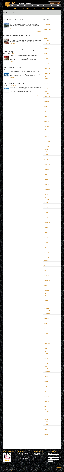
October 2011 (46, 434)
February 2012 (46, 426)
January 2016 (46, 308)
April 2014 (46, 361)
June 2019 (46, 204)
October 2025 (46, 45)
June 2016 (46, 295)
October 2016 (46, 285)
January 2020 (46, 187)
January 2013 (46, 399)
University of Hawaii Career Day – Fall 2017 (17, 35)
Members (46, 440)
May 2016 (46, 298)
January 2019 (46, 217)
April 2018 (46, 240)
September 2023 (47, 101)
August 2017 (46, 260)
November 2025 (47, 43)
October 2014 (46, 346)
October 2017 (46, 255)
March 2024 (46, 88)
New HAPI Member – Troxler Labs (14, 83)
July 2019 (46, 202)
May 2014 (46, 358)
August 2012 (46, 411)
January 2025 (46, 63)
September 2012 (47, 409)
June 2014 (46, 356)
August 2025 (46, 50)
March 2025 (46, 58)
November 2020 (47, 164)
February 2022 (46, 136)
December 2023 (47, 96)
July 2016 (46, 293)
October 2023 (46, 98)
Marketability (11, 470)
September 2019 (47, 197)
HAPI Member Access (6, 467)
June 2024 (46, 81)
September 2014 (47, 348)
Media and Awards (47, 443)
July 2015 (46, 323)
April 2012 (46, 421)
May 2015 (46, 328)
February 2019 (46, 214)
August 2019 (46, 199)
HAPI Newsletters (47, 24)
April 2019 (46, 209)
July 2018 (46, 232)
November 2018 (47, 222)
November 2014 (47, 343)
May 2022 (46, 131)
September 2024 (47, 73)
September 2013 (47, 378)
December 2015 (47, 310)
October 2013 (46, 376)
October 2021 (46, 144)
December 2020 (47, 161)
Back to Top (39, 31)
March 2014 (46, 363)
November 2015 (47, 313)
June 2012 (46, 416)
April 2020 (46, 179)
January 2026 (46, 40)
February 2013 (46, 396)
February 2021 (46, 156)
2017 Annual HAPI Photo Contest (13, 19)
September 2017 (47, 257)
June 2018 (46, 235)
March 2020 (46, 182)
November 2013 (47, 373)
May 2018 (46, 237)
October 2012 (46, 406)
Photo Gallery (46, 445)
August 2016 (46, 290)
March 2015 (46, 333)
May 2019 (46, 207)
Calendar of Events (47, 29)
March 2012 (46, 424)
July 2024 (46, 78)
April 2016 (46, 300)
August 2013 (46, 381)
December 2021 (47, 139)
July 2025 (46, 53)
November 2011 (47, 431)
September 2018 (47, 227)
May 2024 (46, 83)
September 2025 (47, 48)
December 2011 (47, 429)
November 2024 (47, 68)
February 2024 (46, 91)
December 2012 (47, 401)
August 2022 (46, 126)
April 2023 (46, 111)
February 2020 (46, 184)
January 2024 (46, 93)
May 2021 (46, 149)
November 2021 (47, 141)
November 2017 (47, 252)
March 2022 (46, 134)
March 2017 (46, 272)
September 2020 (47, 169)
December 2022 (47, 116)
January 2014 (46, 368)
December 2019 (47, 189)
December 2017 (47, 250)
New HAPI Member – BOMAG (12, 67)
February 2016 (46, 305)
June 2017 (46, 265)
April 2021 (46, 151)
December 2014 (47, 341)
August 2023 (46, 103)
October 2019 (46, 194)
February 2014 (46, 366)
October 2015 (46, 315)
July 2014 (46, 353)
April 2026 (46, 38)
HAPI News (13, 21)
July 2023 (46, 106)
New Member (17, 69)
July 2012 (46, 414)
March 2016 (46, 303)
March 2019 (46, 212)
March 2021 (46, 154)
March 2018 (46, 242)
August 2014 (46, 351)
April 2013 (46, 391)
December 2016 (47, 280)
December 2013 (47, 371)
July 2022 (46, 129)
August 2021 (46, 146)
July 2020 (46, 174)
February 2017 (46, 275)
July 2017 (46, 262)
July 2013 (46, 383)
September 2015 (47, 318)
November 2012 (47, 404)
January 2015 (46, 338)
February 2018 (46, 245)
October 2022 (46, 121)
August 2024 (46, 76)
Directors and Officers (48, 438)
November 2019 (47, 192)
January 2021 (46, 159)
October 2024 (46, 71)
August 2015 (46, 320)
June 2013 (46, 386)
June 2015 (46, 325)
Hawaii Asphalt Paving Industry (18, 3)
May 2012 (46, 419)
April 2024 (46, 86)
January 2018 (46, 247)
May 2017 (46, 267)
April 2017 (46, 270)
